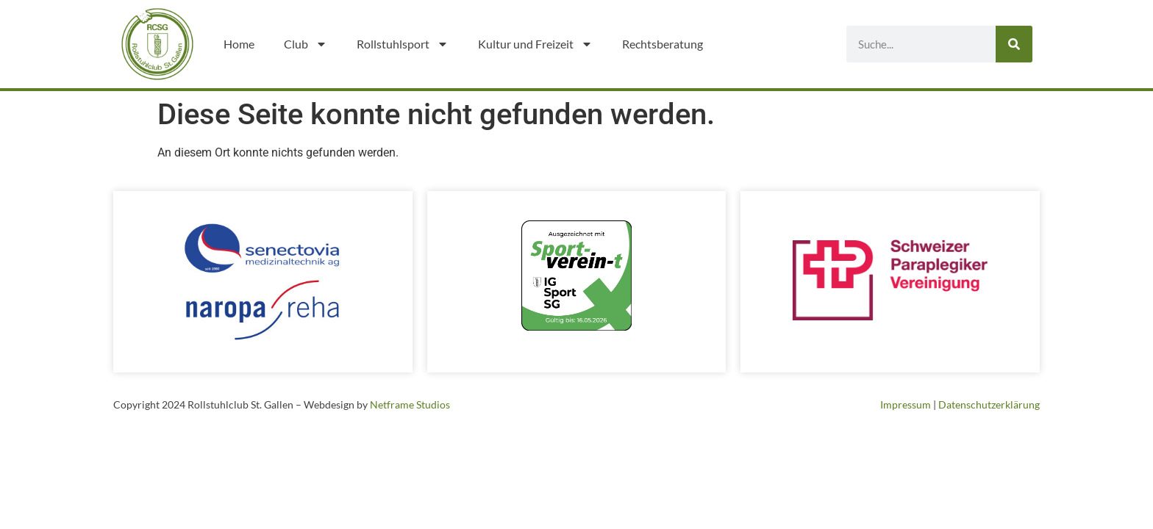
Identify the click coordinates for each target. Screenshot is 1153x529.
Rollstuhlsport (403, 44)
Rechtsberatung (662, 44)
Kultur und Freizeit (535, 44)
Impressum (905, 404)
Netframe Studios (410, 404)
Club (305, 44)
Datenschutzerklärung (989, 404)
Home (239, 44)
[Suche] (1014, 44)
